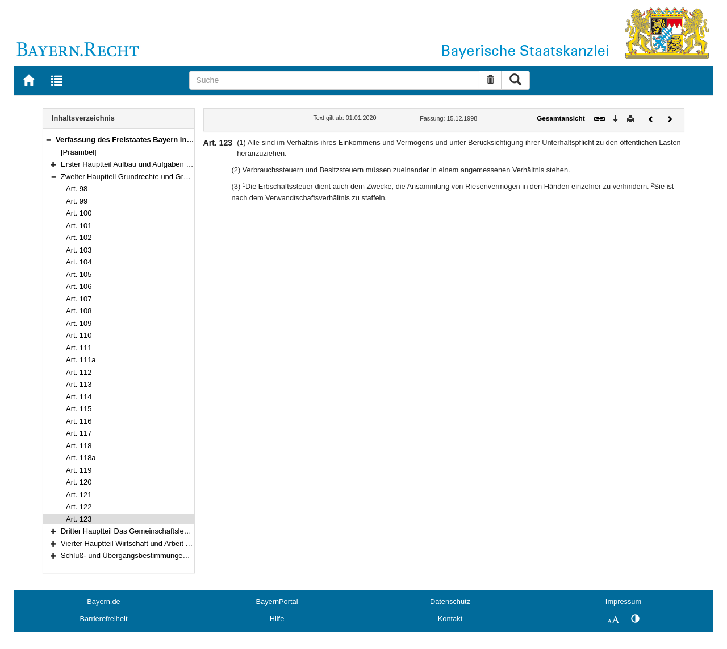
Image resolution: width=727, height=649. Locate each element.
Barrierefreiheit (104, 618)
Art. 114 (78, 396)
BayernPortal (277, 601)
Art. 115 (78, 408)
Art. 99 (76, 201)
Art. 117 (78, 433)
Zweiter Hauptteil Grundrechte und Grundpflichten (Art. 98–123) (164, 176)
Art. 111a (81, 359)
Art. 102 (78, 237)
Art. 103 (78, 250)
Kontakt (450, 618)
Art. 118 (78, 445)
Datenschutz (450, 601)
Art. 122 (78, 506)
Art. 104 (78, 262)
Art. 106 (78, 286)
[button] (48, 139)
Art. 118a (81, 457)
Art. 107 (78, 299)
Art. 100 (78, 213)
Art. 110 (78, 335)
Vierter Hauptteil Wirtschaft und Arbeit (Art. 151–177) (146, 543)
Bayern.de (103, 601)
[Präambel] (79, 152)
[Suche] (334, 80)
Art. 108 (78, 311)
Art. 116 (78, 421)
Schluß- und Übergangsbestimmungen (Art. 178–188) (148, 555)
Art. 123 (78, 519)
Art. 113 (78, 384)
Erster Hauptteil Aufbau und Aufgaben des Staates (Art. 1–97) (161, 164)
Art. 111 (78, 348)
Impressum (623, 601)
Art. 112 (78, 372)
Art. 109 (78, 323)
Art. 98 (76, 188)
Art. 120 (78, 482)
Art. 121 (78, 494)
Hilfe (277, 618)
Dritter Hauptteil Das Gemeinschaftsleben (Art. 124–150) (153, 531)
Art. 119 (78, 470)
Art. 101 (78, 225)
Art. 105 (78, 274)
